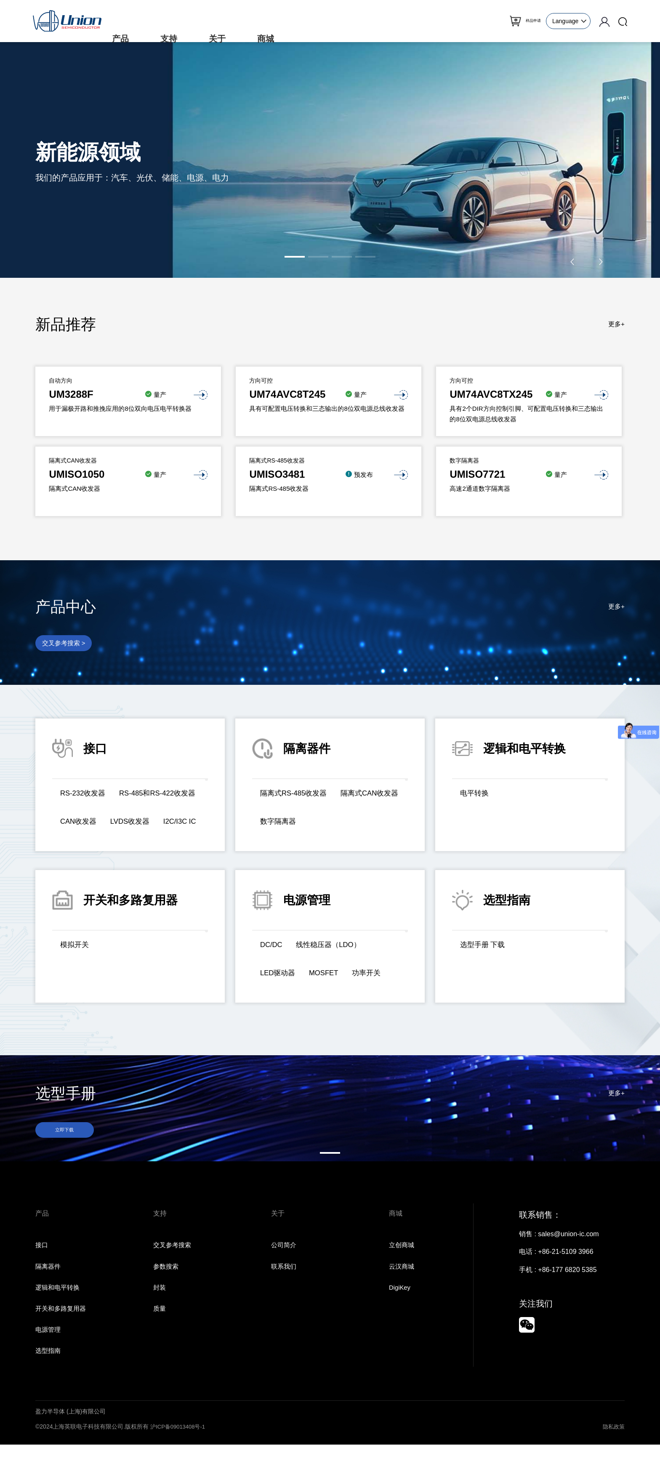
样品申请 (524, 20)
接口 (42, 1257)
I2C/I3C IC (135, 835)
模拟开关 (76, 948)
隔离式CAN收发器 (291, 824)
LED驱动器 (279, 976)
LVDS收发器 (82, 835)
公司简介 (284, 1257)
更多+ (616, 324)
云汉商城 (402, 1279)
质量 (160, 1322)
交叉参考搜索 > (66, 645)
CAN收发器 (176, 816)
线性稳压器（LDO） (333, 948)
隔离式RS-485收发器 (296, 797)
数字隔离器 (356, 824)
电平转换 (475, 797)
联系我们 (284, 1279)
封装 (160, 1300)
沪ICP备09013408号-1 (179, 1443)
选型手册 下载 (484, 948)
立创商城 (402, 1257)
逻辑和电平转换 (58, 1300)
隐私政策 (613, 1443)
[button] (295, 257)
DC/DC (273, 948)
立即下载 (67, 1134)
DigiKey (400, 1300)
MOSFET (328, 976)
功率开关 (374, 976)
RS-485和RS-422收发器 (101, 816)
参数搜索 (166, 1279)
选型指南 (48, 1367)
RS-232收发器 (85, 797)
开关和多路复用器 (62, 1322)
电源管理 (48, 1345)
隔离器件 (48, 1279)
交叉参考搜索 (173, 1257)
